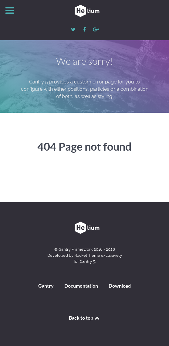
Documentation (81, 286)
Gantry (46, 286)
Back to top (84, 318)
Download (120, 286)
